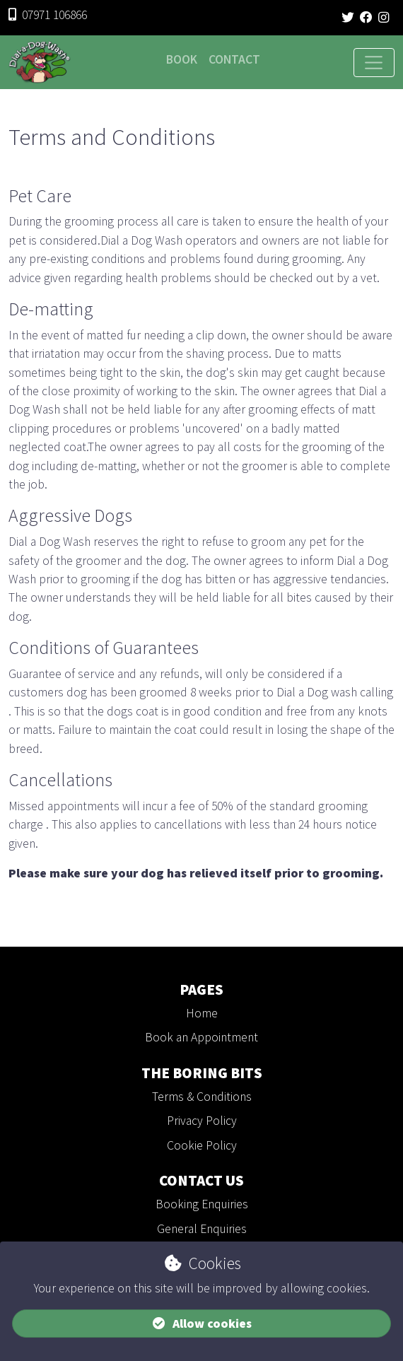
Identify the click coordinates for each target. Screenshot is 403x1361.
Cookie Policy (202, 1145)
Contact (234, 59)
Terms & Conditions (202, 1096)
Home (202, 1013)
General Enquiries (202, 1229)
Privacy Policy (202, 1120)
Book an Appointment (201, 1037)
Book (181, 59)
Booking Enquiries (202, 1204)
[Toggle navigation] (374, 63)
